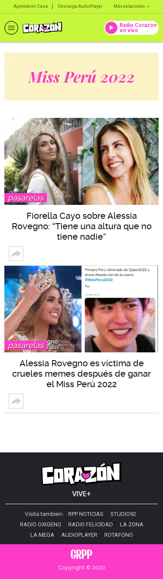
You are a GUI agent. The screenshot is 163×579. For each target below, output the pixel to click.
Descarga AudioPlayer (80, 6)
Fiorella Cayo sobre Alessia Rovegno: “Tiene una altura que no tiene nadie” (82, 226)
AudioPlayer (79, 535)
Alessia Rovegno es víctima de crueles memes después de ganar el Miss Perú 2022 (81, 373)
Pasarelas (25, 197)
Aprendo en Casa (30, 6)
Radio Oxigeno (40, 525)
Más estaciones (131, 6)
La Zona (131, 525)
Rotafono (118, 535)
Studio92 (123, 514)
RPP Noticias (85, 514)
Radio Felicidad (90, 525)
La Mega (42, 535)
